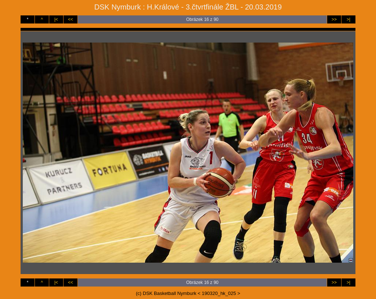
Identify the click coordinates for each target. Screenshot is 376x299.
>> (334, 19)
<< (70, 19)
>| (348, 19)
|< (56, 19)
